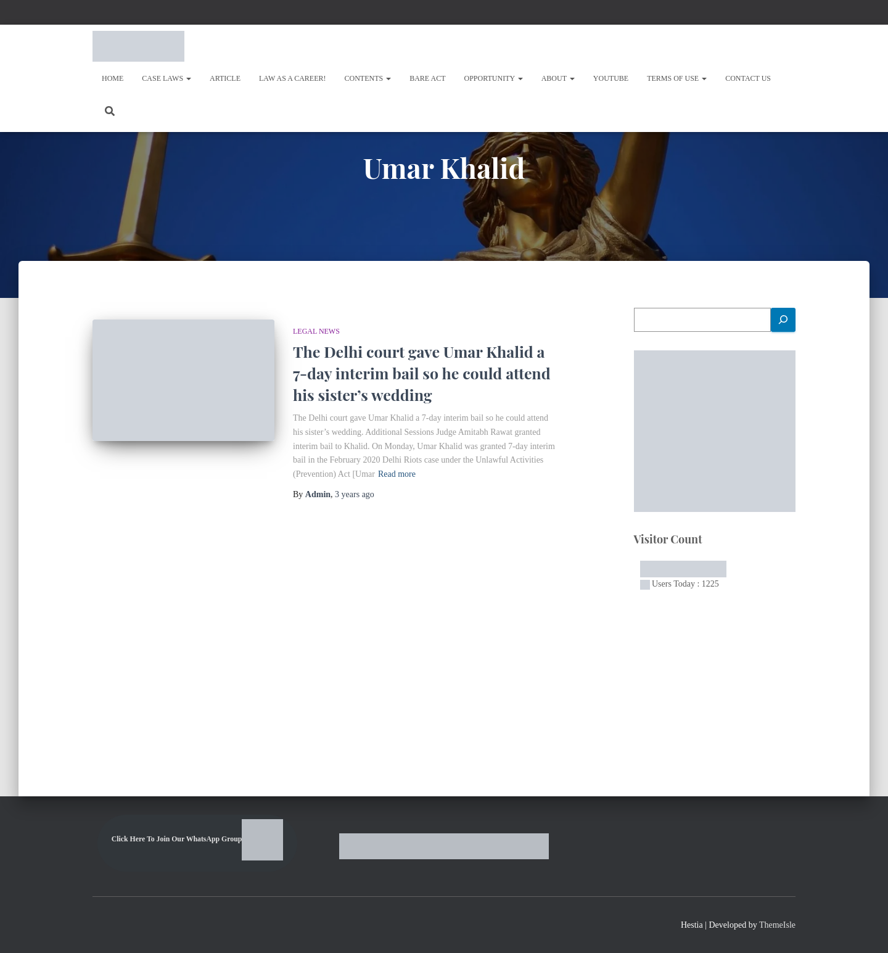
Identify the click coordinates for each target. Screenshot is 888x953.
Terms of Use (677, 78)
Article (225, 78)
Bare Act (427, 78)
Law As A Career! (292, 78)
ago (354, 494)
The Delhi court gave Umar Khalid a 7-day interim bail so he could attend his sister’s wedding (422, 373)
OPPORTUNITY (493, 78)
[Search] (783, 320)
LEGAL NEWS (316, 331)
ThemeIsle (777, 925)
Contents (368, 78)
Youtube (610, 78)
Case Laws (166, 78)
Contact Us (748, 78)
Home (112, 78)
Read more (397, 474)
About (558, 78)
